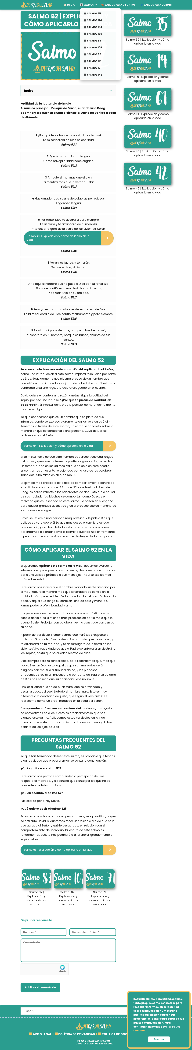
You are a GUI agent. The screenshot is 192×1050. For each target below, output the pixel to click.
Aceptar (159, 1039)
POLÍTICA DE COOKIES (118, 1034)
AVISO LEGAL (42, 1034)
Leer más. (139, 1030)
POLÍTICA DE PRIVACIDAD (76, 1034)
